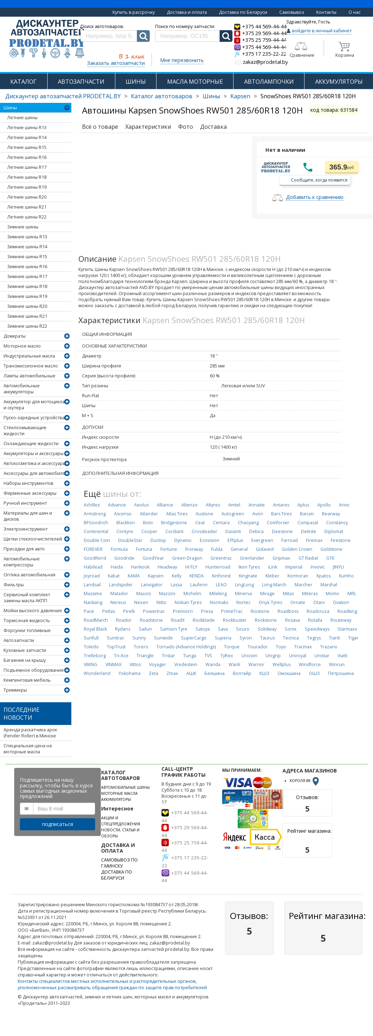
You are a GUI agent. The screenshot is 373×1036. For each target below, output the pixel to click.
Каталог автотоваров (161, 96)
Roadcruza (318, 611)
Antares (281, 505)
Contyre (124, 531)
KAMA (134, 576)
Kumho (346, 576)
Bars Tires (281, 514)
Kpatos (324, 576)
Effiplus (235, 540)
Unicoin (249, 656)
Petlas (108, 611)
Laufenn (199, 585)
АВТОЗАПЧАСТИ (81, 81)
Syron (246, 638)
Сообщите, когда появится (319, 179)
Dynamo (183, 540)
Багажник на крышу (25, 660)
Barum (307, 514)
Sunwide (163, 638)
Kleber (272, 576)
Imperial (293, 567)
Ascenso (123, 514)
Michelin (192, 594)
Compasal (307, 523)
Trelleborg (95, 656)
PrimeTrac (231, 611)
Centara (221, 523)
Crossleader (204, 531)
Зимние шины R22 (27, 326)
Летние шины (22, 118)
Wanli (234, 664)
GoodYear (153, 558)
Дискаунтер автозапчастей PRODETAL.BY (63, 96)
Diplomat (333, 531)
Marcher (303, 585)
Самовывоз (291, 12)
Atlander (149, 514)
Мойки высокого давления (33, 611)
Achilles (92, 505)
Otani (319, 602)
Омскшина (289, 673)
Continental (96, 531)
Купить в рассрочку (134, 12)
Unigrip (273, 656)
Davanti (233, 531)
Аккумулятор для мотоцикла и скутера (34, 405)
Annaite (256, 505)
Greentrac (221, 558)
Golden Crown (297, 549)
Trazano (329, 647)
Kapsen (240, 96)
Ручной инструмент (25, 503)
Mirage (267, 594)
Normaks (219, 602)
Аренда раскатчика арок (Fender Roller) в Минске (30, 733)
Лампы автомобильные (29, 376)
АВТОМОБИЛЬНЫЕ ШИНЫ (125, 787)
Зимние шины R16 (27, 267)
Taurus (267, 638)
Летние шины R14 (26, 137)
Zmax (172, 673)
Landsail (92, 585)
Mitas (288, 594)
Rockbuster (235, 620)
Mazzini (167, 594)
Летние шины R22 (26, 217)
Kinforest (221, 576)
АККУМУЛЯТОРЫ (339, 81)
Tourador (258, 647)
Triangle (145, 656)
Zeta (153, 673)
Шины (211, 96)
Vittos (135, 664)
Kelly (176, 576)
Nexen (141, 602)
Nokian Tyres (188, 602)
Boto (148, 523)
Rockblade (204, 620)
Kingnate (248, 576)
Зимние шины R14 (27, 247)
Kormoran (297, 576)
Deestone (282, 531)
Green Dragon (187, 558)
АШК (191, 673)
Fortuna (144, 549)
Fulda (217, 549)
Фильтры (14, 585)
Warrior (256, 664)
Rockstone (266, 620)
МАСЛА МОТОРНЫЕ (195, 81)
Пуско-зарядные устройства (34, 418)
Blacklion (125, 523)
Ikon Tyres (249, 567)
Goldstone (331, 549)
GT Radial (308, 558)
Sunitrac (115, 638)
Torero (141, 647)
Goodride (124, 558)
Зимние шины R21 (27, 316)
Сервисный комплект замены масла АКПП (27, 598)
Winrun (337, 664)
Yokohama (130, 673)
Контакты (326, 12)
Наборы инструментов (28, 483)
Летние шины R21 (26, 207)
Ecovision (209, 540)
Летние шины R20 (26, 197)
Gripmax (281, 558)
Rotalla (315, 620)
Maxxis (143, 594)
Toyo (281, 647)
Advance (117, 505)
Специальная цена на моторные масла (28, 749)
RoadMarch (96, 620)
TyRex (226, 656)
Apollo (324, 505)
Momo (332, 594)
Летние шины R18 (26, 177)
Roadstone (151, 620)
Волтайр (242, 673)
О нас (355, 12)
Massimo (93, 594)
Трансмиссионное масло (31, 366)
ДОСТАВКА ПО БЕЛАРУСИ (116, 875)
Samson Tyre (173, 629)
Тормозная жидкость (27, 620)
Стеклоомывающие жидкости (25, 431)
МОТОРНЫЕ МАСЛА (119, 793)
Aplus (303, 505)
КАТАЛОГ (23, 81)
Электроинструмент (26, 529)
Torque (232, 647)
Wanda (212, 664)
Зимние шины (22, 227)
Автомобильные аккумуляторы (22, 389)
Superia (223, 638)
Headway (167, 567)
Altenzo (189, 505)
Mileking (218, 594)
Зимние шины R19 (27, 296)
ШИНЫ (136, 81)
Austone (204, 514)
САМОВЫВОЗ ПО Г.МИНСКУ (119, 863)
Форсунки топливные (27, 630)
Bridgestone (174, 523)
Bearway (331, 514)
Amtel (234, 505)
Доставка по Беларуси (243, 12)
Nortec (243, 602)
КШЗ (264, 673)
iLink (272, 567)
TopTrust (116, 647)
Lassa (176, 585)
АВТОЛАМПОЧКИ (269, 81)
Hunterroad (217, 567)
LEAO (221, 585)
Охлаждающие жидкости (31, 444)
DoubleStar (130, 540)
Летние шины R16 (26, 157)
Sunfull (91, 638)
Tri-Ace (121, 656)
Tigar (353, 638)
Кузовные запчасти (25, 650)
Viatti (342, 656)
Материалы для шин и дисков (28, 516)
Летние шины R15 (26, 147)
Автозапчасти (19, 640)
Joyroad (92, 576)
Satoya (203, 629)
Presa (207, 611)
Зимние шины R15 (27, 257)
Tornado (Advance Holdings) (186, 647)
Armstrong (95, 514)
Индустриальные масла (29, 356)
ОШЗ (314, 673)
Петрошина (341, 673)
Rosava (292, 620)
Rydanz (123, 629)
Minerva (243, 594)
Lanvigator (152, 585)
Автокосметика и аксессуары (35, 463)
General (239, 549)
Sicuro (242, 629)
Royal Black (95, 629)
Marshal (328, 585)
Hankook (140, 567)
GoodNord (95, 558)
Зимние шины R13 (27, 237)
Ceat (200, 523)
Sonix (291, 629)
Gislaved (265, 549)
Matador (119, 594)
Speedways (317, 629)
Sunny (139, 638)
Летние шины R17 (26, 167)
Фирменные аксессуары (30, 493)
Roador (124, 620)
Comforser (278, 523)
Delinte (308, 531)
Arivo (344, 505)
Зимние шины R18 (27, 286)
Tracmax (303, 647)
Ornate (297, 602)
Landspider (121, 585)
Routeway (340, 620)
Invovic (318, 567)
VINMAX (113, 664)
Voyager (157, 664)
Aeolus (141, 505)
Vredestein (185, 664)
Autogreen (232, 514)
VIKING (90, 664)
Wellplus (282, 664)
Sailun (145, 629)
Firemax (314, 540)
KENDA (197, 576)
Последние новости (21, 713)
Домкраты (15, 336)
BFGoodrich (96, 523)
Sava (223, 629)
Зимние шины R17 (27, 276)
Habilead (93, 567)
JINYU (338, 567)
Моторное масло (22, 346)
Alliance (165, 505)
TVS (208, 656)
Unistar (321, 656)
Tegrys (314, 638)
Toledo (91, 647)
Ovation (341, 602)
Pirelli (129, 611)
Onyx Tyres (270, 602)
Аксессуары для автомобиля (34, 473)
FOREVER (93, 549)
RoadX (178, 620)
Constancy (337, 523)
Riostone (260, 611)
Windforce (310, 664)
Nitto (161, 602)
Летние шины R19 (26, 187)
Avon (257, 514)
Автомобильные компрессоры (22, 562)
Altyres (213, 505)
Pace (89, 611)
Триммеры (15, 690)
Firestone (341, 540)
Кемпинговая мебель (27, 680)
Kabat (114, 576)
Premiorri (183, 611)
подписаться (57, 824)
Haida (117, 567)
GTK (330, 558)
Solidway (267, 629)
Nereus (118, 602)
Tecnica (291, 638)
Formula (119, 549)
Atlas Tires (176, 514)
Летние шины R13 (26, 127)
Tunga (189, 656)
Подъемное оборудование (34, 670)
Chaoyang (248, 523)
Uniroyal (297, 656)
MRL (351, 594)
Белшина (214, 673)
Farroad (289, 540)
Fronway (194, 549)
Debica (256, 531)
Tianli (334, 638)
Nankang (93, 602)
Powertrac (154, 611)
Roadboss (288, 611)
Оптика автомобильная (29, 575)
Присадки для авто (24, 549)
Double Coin (97, 540)
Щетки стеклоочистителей (33, 539)
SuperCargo (194, 638)
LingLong (244, 585)
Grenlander (252, 558)
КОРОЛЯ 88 (305, 780)
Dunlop (158, 540)
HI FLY (191, 567)
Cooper (149, 531)
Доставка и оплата (187, 12)
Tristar (168, 656)
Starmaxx (347, 629)
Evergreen (262, 540)
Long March (274, 585)
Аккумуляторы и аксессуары (34, 453)
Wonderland (97, 673)
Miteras (310, 594)
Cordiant (174, 531)
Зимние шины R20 (27, 306)
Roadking (347, 611)
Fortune (168, 549)
